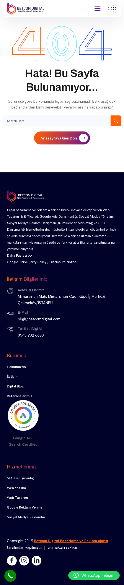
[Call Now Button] (10, 576)
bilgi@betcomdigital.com (39, 318)
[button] (94, 575)
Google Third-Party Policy (26, 262)
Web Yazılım (16, 488)
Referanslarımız (19, 396)
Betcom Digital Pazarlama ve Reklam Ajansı (71, 540)
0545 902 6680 (31, 335)
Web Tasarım (17, 497)
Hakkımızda (16, 367)
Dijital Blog (15, 386)
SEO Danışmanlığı (20, 478)
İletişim (12, 376)
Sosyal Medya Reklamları (26, 517)
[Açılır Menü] (97, 8)
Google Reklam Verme (24, 507)
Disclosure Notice (63, 262)
